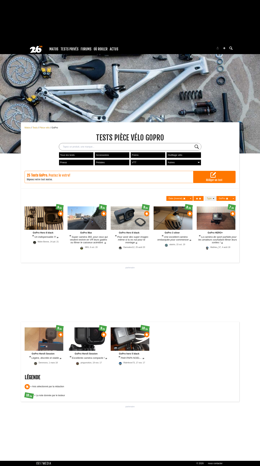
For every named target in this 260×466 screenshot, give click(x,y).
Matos (53, 49)
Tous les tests (67, 155)
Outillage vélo (175, 155)
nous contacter (215, 463)
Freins (135, 155)
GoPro (55, 127)
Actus (114, 49)
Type (210, 198)
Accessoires (102, 155)
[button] (224, 48)
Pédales (100, 162)
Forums (86, 49)
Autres (184, 162)
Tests (35, 127)
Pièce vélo (44, 127)
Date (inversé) (177, 198)
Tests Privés (69, 49)
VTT (134, 162)
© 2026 (200, 463)
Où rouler (101, 49)
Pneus (63, 162)
